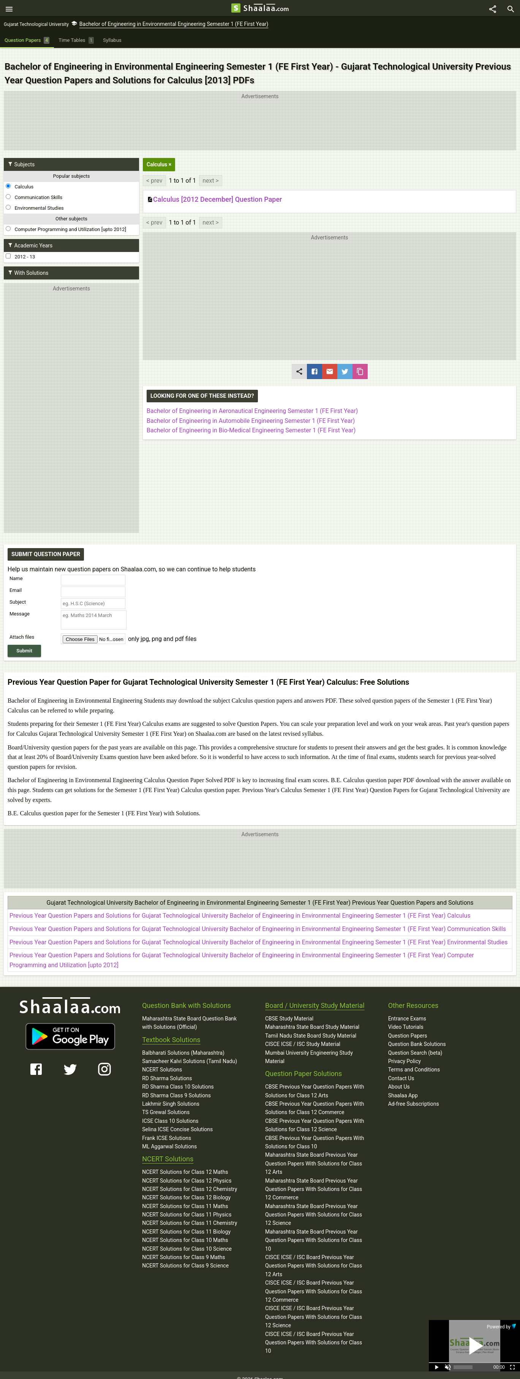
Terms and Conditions (414, 1062)
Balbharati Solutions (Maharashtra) (183, 1044)
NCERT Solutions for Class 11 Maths (185, 1198)
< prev (154, 172)
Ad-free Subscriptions (413, 1096)
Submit (24, 643)
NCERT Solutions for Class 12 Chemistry (189, 1181)
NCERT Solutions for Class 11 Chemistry (189, 1215)
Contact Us (401, 1070)
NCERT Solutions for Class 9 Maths (183, 1249)
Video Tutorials (406, 1019)
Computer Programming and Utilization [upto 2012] (66, 221)
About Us (399, 1079)
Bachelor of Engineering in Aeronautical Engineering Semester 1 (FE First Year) (252, 403)
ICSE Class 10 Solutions (170, 1113)
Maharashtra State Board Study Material (312, 1019)
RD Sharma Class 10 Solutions (178, 1079)
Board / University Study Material (315, 997)
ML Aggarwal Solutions (169, 1138)
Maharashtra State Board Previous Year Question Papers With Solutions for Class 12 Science (313, 1206)
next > (210, 172)
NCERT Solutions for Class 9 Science (185, 1258)
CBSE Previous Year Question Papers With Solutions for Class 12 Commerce (314, 1100)
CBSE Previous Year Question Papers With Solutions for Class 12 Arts (314, 1083)
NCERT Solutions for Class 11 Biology (186, 1224)
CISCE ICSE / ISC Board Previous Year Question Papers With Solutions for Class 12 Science (313, 1308)
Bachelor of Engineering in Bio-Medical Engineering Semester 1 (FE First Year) (251, 422)
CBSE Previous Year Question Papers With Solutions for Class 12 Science (314, 1117)
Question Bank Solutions (417, 1036)
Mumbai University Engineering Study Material (309, 1048)
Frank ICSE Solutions (166, 1130)
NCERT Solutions (162, 1062)
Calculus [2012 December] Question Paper (214, 191)
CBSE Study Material (289, 1011)
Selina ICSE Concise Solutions (177, 1121)
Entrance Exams (407, 1011)
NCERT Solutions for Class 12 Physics (186, 1172)
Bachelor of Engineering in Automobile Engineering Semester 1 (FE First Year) (251, 412)
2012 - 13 (20, 249)
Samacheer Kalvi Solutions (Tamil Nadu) (189, 1053)
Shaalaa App (403, 1087)
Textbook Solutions (171, 1032)
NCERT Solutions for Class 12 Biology (186, 1189)
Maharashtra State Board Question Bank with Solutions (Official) (189, 1015)
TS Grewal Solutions (166, 1104)
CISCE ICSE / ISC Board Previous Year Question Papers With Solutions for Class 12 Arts (313, 1257)
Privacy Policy (404, 1053)
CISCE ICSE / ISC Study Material (302, 1036)
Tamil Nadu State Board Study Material (310, 1028)
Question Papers (407, 1028)
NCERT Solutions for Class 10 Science (187, 1240)
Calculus (19, 178)
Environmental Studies (35, 199)
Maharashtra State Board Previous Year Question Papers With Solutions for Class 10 (313, 1232)
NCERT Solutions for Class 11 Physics (186, 1207)
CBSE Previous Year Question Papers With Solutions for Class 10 (314, 1134)
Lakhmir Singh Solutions (170, 1096)
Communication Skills (34, 189)
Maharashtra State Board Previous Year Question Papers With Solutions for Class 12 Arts (313, 1155)
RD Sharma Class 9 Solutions (176, 1087)
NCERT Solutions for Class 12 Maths (185, 1164)
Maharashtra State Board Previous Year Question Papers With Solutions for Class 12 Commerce (313, 1180)
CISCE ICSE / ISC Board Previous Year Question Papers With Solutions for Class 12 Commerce (313, 1283)
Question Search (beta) (415, 1044)
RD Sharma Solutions (167, 1070)
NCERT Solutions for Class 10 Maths (185, 1232)
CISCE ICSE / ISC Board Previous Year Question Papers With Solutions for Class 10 (313, 1334)
